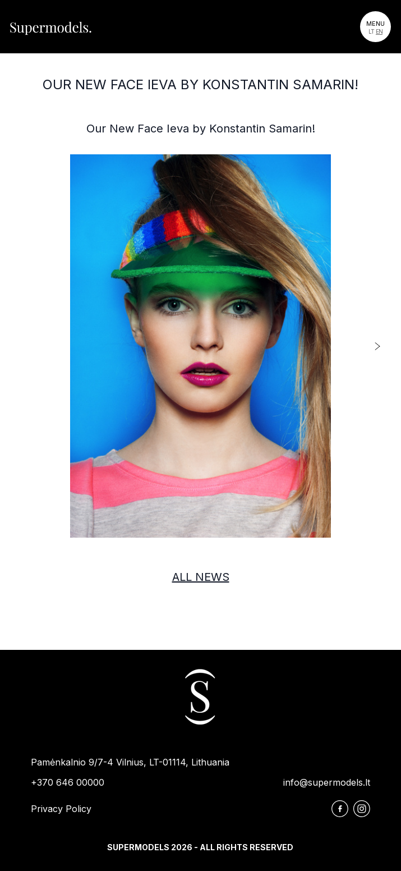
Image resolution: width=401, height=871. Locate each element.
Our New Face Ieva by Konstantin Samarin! (200, 84)
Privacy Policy (61, 808)
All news (200, 577)
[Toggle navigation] (375, 26)
